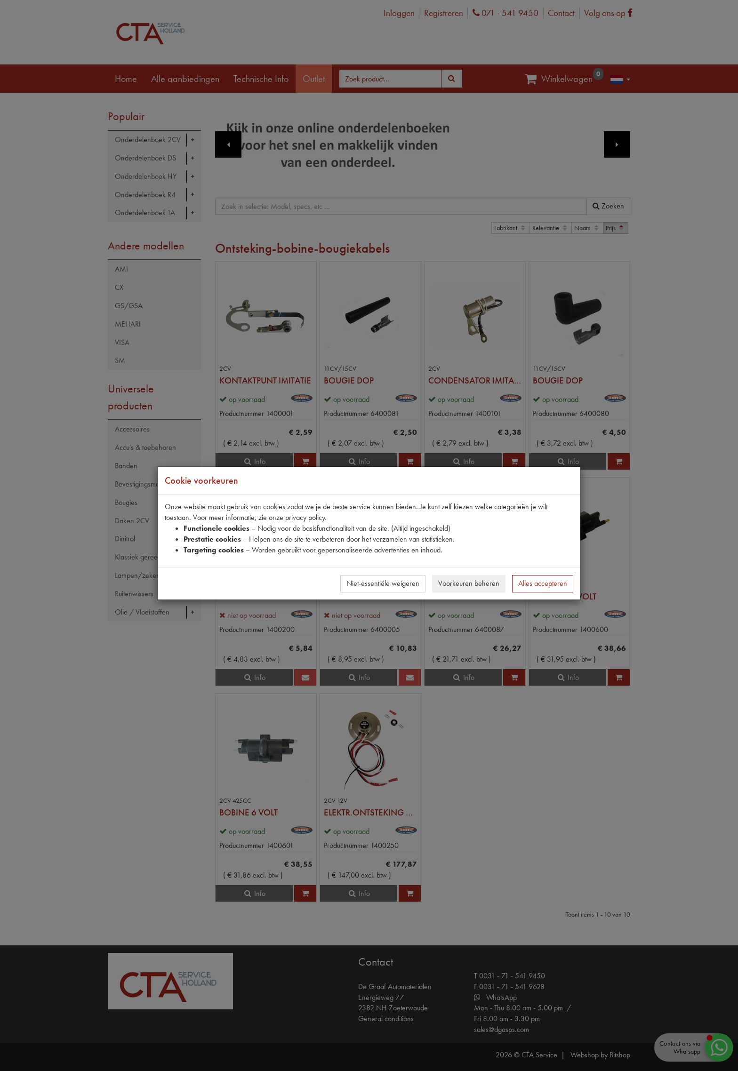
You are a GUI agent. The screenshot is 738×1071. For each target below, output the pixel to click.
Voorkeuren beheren (468, 583)
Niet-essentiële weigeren (382, 583)
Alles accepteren (542, 583)
